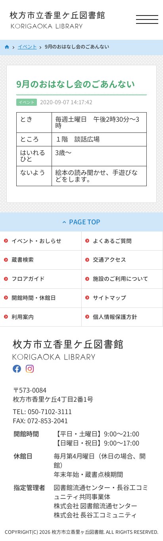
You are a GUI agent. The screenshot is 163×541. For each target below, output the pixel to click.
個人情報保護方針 (115, 317)
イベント (27, 46)
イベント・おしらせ (36, 241)
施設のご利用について (120, 278)
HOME (7, 48)
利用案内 (23, 317)
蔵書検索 (23, 259)
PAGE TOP (85, 221)
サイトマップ (109, 298)
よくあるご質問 (112, 241)
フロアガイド (28, 278)
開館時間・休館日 (34, 298)
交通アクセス (109, 259)
